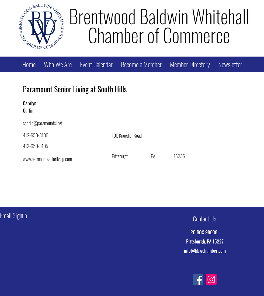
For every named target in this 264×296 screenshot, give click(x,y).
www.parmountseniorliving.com (47, 158)
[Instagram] (211, 279)
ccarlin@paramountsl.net (42, 123)
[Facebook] (198, 279)
